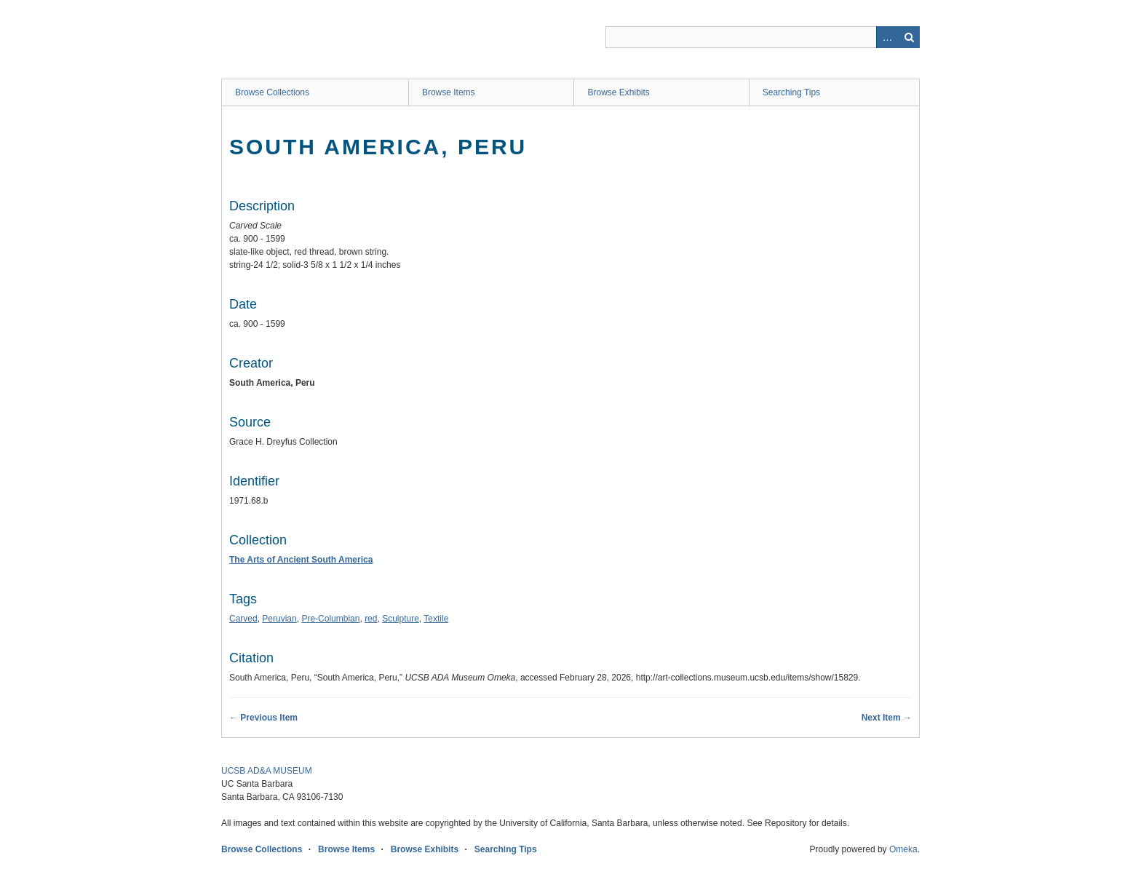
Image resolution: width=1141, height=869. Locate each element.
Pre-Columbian (330, 619)
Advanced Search (887, 37)
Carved (243, 619)
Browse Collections (272, 92)
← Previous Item (263, 718)
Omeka (903, 849)
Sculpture (400, 619)
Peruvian (279, 619)
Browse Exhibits (618, 92)
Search (909, 37)
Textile (436, 619)
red (371, 619)
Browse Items (448, 92)
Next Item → (887, 718)
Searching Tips (791, 92)
